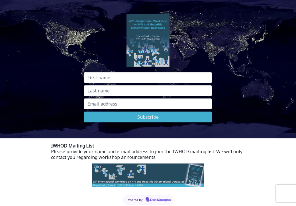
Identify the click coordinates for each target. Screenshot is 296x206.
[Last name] (148, 90)
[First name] (148, 77)
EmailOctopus (160, 200)
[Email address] (148, 103)
